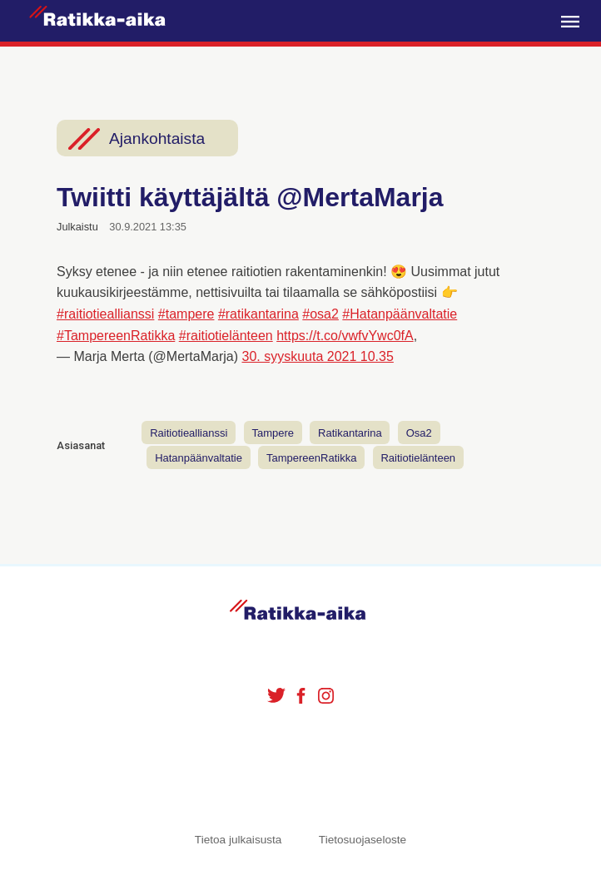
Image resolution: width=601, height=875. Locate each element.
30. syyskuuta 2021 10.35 (318, 356)
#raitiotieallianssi (105, 314)
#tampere (186, 314)
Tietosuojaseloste (362, 839)
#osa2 (320, 314)
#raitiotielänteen (226, 336)
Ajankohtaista (157, 138)
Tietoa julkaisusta (238, 839)
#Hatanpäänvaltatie (399, 314)
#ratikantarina (258, 314)
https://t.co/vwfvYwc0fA (345, 336)
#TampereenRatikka (116, 336)
